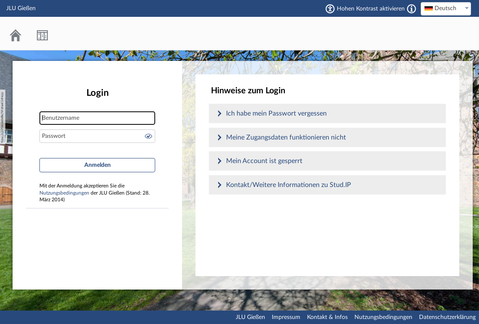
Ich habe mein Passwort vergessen (276, 113)
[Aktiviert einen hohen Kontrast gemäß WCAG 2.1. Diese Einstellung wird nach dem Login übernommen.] (411, 9)
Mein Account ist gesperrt (264, 161)
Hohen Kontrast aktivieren (371, 9)
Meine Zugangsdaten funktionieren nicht (286, 137)
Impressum (286, 317)
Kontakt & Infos (327, 317)
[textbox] (446, 8)
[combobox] (446, 9)
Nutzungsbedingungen (64, 193)
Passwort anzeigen (148, 136)
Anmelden (97, 165)
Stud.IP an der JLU (439, 33)
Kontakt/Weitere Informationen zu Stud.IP (288, 185)
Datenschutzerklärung (447, 317)
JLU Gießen (250, 317)
